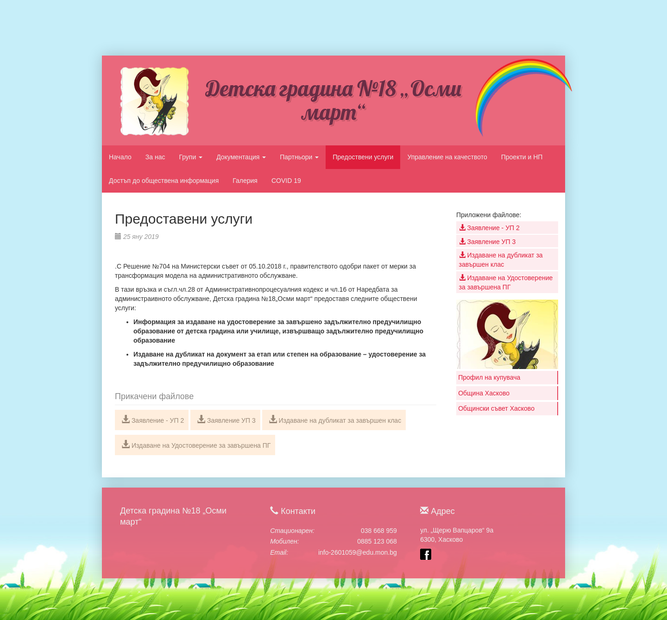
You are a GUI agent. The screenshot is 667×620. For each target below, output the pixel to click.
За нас (155, 157)
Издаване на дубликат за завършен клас (335, 419)
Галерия (245, 180)
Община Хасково (484, 393)
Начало (120, 157)
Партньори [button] (299, 157)
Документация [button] (241, 157)
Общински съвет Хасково (496, 408)
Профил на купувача (489, 377)
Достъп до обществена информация (164, 180)
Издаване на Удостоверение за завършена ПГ (196, 444)
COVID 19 (286, 180)
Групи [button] (190, 157)
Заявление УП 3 (226, 419)
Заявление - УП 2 (152, 419)
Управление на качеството (447, 157)
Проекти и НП (522, 157)
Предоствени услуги (363, 157)
